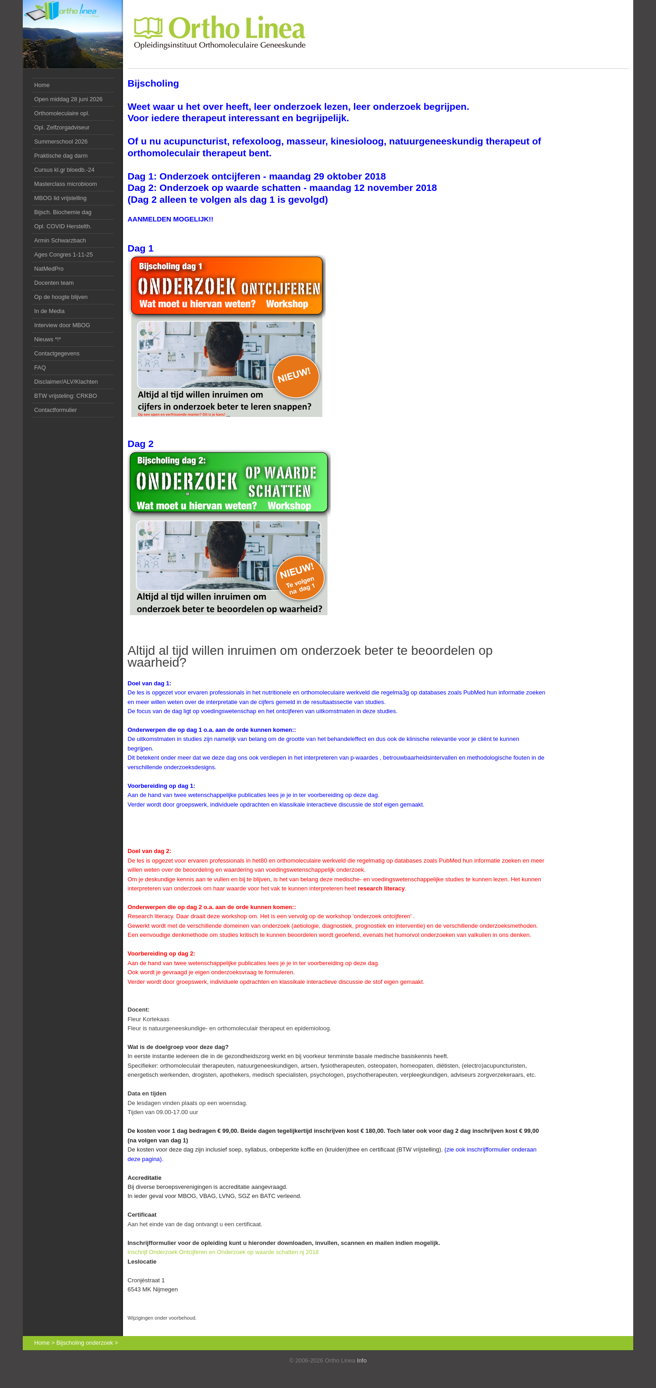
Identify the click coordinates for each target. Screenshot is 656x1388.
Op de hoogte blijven (60, 296)
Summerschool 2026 (60, 141)
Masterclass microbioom (65, 183)
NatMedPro (49, 268)
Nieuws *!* (47, 339)
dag (63, 212)
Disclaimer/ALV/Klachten (66, 381)
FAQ (40, 367)
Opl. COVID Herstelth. (63, 226)
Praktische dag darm (60, 155)
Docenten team (54, 282)
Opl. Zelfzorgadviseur (62, 127)
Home (42, 85)
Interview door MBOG (62, 325)
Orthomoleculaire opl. (62, 113)
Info (361, 1360)
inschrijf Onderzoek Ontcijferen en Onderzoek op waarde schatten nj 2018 (223, 1252)
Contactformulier (55, 409)
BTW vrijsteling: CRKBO (65, 395)
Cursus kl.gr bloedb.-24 (64, 169)
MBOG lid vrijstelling (60, 198)
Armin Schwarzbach (60, 240)
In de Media (49, 311)
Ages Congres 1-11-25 (63, 254)
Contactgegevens (57, 353)
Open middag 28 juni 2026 (68, 99)
